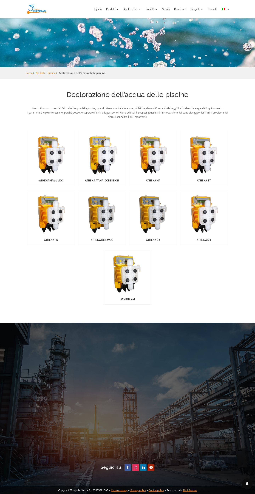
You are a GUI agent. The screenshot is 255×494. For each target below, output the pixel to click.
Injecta (98, 9)
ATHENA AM (127, 299)
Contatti (212, 9)
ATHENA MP (153, 180)
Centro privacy (119, 490)
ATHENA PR (51, 240)
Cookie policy (156, 490)
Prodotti (110, 9)
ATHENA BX (153, 240)
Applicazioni (130, 9)
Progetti (195, 9)
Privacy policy (138, 490)
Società (150, 9)
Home (29, 73)
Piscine (52, 73)
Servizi (166, 9)
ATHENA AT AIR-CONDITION (102, 180)
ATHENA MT (204, 240)
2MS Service (190, 490)
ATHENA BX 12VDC (102, 240)
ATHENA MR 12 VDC (51, 180)
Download (180, 9)
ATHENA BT (204, 180)
